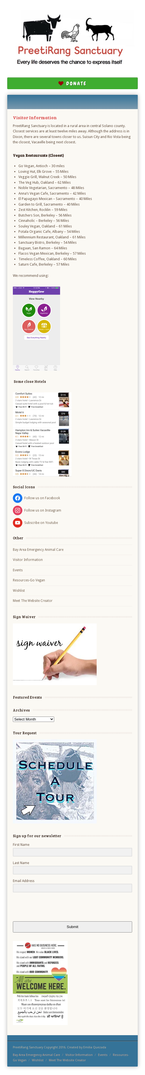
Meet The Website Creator (33, 601)
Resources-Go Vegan (29, 580)
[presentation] (47, 907)
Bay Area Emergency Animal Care (38, 550)
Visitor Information (28, 560)
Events (18, 570)
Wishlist (19, 591)
